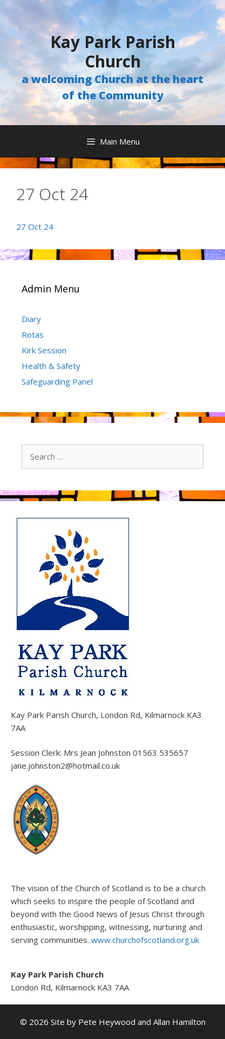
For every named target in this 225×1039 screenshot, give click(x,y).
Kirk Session (44, 350)
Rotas (33, 334)
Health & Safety (51, 365)
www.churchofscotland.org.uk (145, 939)
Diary (31, 318)
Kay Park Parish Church (112, 51)
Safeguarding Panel (57, 381)
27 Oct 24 (34, 226)
